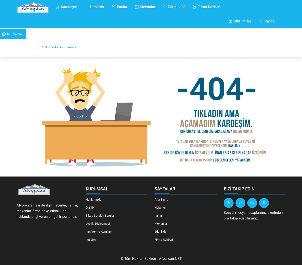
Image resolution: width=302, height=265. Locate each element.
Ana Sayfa (66, 7)
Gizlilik (90, 207)
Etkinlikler (174, 7)
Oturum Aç (240, 21)
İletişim (91, 239)
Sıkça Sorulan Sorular (100, 215)
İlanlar (120, 7)
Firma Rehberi (206, 7)
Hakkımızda (93, 199)
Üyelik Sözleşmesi (98, 223)
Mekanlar (145, 7)
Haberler (95, 7)
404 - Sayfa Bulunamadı (59, 47)
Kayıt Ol (268, 21)
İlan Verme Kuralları (99, 231)
